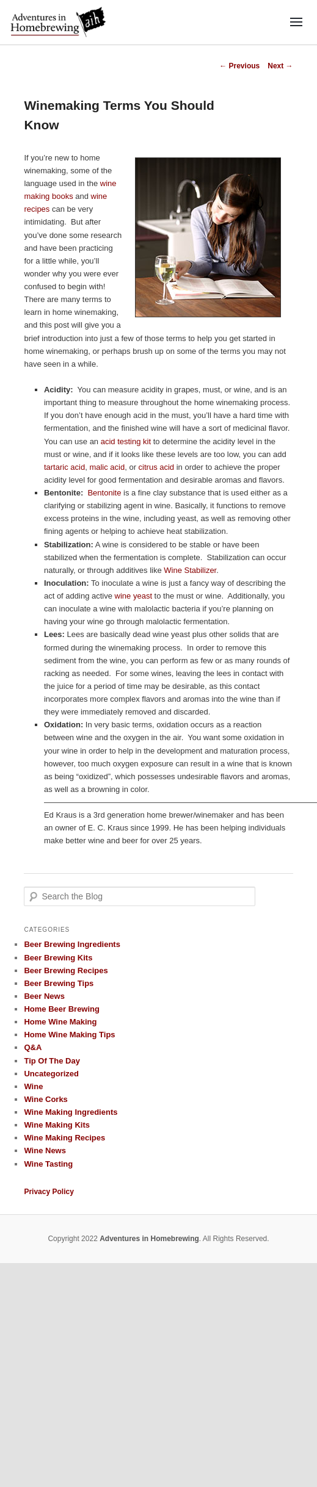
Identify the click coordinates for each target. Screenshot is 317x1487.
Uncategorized (51, 1073)
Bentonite (104, 492)
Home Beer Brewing (62, 1009)
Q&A (33, 1047)
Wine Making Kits (57, 1124)
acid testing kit (126, 441)
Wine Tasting (48, 1163)
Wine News (45, 1150)
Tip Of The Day (52, 1060)
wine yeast (133, 595)
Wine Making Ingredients (70, 1112)
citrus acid (157, 467)
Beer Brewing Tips (58, 983)
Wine (33, 1086)
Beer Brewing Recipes (65, 970)
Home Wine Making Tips (69, 1034)
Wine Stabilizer (190, 570)
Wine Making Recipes (64, 1137)
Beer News (44, 996)
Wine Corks (45, 1099)
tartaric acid (64, 467)
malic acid (107, 467)
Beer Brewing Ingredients (72, 944)
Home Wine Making (60, 1021)
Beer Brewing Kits (58, 957)
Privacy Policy (48, 1191)
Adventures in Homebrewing (149, 1238)
